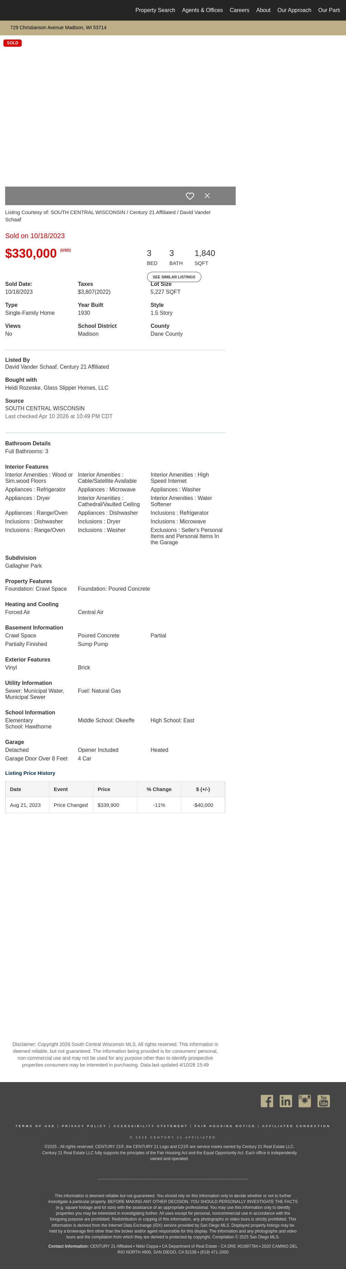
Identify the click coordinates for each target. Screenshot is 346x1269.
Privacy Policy (84, 1126)
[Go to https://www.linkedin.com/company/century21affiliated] (285, 1101)
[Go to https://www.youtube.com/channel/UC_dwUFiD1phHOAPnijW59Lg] (323, 1101)
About (263, 10)
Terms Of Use (35, 1126)
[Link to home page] (10, 10)
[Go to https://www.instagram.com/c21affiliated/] (304, 1101)
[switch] (190, 196)
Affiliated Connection (296, 1126)
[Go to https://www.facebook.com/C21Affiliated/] (267, 1101)
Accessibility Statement (150, 1126)
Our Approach (295, 10)
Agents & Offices (202, 10)
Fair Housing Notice (225, 1126)
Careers (239, 10)
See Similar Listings (174, 277)
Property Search (155, 10)
